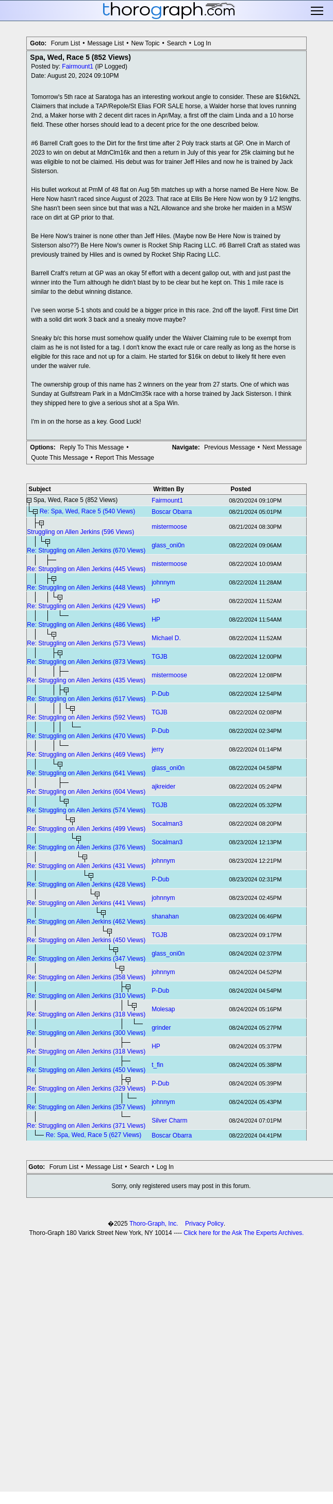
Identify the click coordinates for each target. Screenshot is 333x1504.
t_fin (157, 1064)
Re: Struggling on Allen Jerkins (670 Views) (86, 550)
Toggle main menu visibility (318, 11)
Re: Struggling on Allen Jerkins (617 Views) (86, 699)
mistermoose (169, 526)
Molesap (163, 1009)
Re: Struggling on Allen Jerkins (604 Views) (86, 791)
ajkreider (163, 786)
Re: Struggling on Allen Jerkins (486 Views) (86, 624)
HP (156, 601)
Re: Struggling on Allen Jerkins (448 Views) (86, 587)
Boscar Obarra (172, 511)
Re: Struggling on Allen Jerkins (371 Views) (86, 1125)
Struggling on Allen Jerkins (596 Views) (80, 532)
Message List (106, 43)
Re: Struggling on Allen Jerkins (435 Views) (86, 680)
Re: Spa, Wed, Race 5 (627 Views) (94, 1135)
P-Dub (160, 693)
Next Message (282, 447)
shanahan (165, 916)
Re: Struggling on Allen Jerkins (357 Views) (86, 1107)
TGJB (160, 656)
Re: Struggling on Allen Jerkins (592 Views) (86, 717)
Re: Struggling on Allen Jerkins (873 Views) (86, 661)
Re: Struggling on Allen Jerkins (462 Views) (86, 921)
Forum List (65, 43)
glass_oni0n (168, 545)
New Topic (145, 43)
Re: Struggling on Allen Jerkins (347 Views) (86, 958)
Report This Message (124, 457)
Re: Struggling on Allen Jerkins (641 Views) (86, 773)
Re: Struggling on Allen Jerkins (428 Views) (86, 884)
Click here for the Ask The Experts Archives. (244, 1232)
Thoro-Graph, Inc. (153, 1223)
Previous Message (229, 447)
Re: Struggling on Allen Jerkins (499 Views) (86, 828)
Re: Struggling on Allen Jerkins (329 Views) (86, 1088)
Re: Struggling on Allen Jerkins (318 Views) (86, 1014)
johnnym (163, 582)
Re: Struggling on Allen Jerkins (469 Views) (86, 754)
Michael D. (166, 638)
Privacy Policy (204, 1223)
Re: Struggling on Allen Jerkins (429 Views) (86, 606)
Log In (202, 43)
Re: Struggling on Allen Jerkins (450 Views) (86, 940)
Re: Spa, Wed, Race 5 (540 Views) (88, 511)
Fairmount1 (77, 66)
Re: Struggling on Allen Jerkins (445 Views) (86, 569)
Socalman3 (167, 823)
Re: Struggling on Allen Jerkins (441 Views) (86, 903)
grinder (161, 1027)
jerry (157, 749)
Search (177, 43)
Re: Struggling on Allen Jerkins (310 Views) (86, 995)
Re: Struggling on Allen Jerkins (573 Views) (86, 643)
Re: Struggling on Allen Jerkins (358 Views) (86, 977)
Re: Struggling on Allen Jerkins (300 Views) (86, 1033)
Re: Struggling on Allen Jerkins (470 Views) (86, 736)
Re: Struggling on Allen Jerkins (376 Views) (86, 847)
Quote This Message (59, 457)
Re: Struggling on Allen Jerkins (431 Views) (86, 866)
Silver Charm (169, 1120)
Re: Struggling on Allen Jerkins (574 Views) (86, 810)
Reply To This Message (92, 447)
